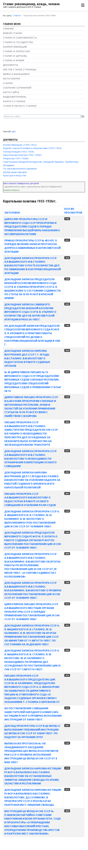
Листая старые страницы (19, 69)
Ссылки (8, 83)
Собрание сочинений (17, 87)
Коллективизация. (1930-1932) (20, 144)
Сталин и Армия (13, 60)
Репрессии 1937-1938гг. (16, 158)
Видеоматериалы (14, 96)
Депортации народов (15, 172)
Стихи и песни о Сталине (20, 105)
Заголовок (12, 212)
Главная (8, 28)
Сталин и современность (20, 37)
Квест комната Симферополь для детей (21, 183)
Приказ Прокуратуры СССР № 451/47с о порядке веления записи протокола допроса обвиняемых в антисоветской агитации (32, 246)
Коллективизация (15, 46)
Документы (10, 64)
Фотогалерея (11, 78)
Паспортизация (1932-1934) (18, 151)
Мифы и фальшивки (16, 74)
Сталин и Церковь (15, 55)
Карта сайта (11, 92)
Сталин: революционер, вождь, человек (31, 4)
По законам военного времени (20, 168)
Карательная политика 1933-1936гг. (22, 154)
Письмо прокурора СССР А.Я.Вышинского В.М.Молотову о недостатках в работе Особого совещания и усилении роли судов (30, 499)
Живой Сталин (12, 33)
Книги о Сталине (14, 101)
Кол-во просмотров (73, 210)
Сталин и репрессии (16, 51)
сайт (13, 131)
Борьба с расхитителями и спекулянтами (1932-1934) (32, 148)
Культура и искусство (14, 175)
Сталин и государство (18, 42)
